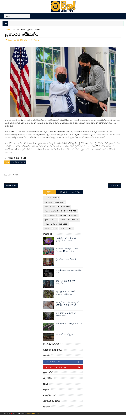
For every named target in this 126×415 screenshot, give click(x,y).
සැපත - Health (51, 229)
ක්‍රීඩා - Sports (51, 220)
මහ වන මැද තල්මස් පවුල (69, 324)
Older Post (114, 185)
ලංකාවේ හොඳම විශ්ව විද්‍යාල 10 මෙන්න (67, 250)
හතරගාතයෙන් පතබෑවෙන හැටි (69, 271)
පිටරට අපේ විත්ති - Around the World (61, 216)
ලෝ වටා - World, (32, 40)
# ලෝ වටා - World (18, 162)
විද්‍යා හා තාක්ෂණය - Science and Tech (61, 211)
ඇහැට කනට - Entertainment (57, 207)
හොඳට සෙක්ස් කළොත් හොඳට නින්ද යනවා (67, 303)
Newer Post (11, 185)
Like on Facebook (64, 362)
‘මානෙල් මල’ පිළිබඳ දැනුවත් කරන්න (66, 239)
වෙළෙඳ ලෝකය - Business (56, 224)
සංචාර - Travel (66, 229)
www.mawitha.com (33, 413)
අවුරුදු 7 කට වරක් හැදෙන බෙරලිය (65, 293)
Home (7, 30)
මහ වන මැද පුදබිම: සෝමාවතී (66, 314)
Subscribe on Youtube (64, 368)
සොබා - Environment (69, 220)
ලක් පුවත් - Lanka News (55, 202)
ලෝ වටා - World (18, 30)
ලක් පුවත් (63, 192)
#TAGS (50, 192)
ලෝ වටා (76, 192)
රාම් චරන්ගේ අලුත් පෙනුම (65, 282)
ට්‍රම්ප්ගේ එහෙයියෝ (66, 259)
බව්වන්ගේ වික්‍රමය (65, 334)
